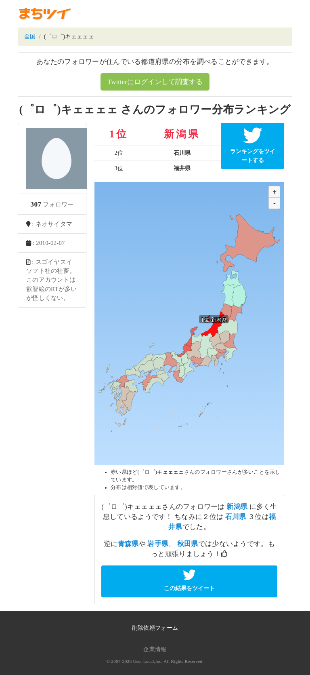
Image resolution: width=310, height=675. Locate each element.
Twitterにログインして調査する (154, 82)
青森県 (128, 544)
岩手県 (157, 544)
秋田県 (187, 544)
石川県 (235, 517)
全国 (30, 37)
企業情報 (154, 649)
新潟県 (236, 506)
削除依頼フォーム (155, 628)
